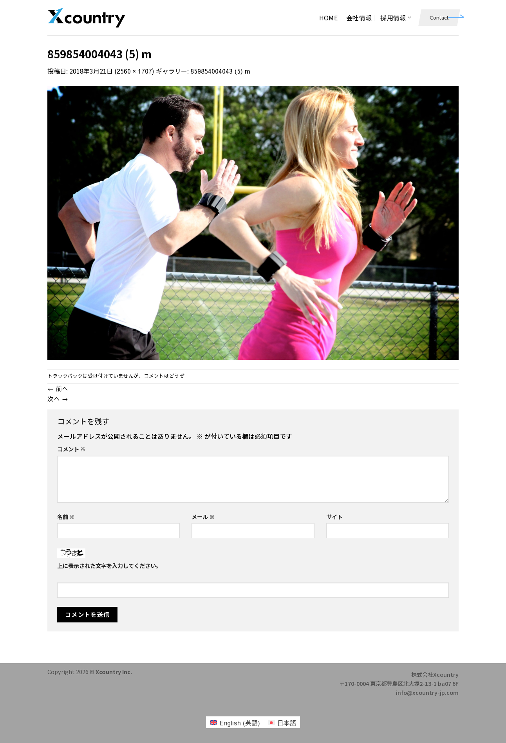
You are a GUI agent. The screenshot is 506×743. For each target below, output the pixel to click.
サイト (334, 516)
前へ (57, 388)
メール (203, 516)
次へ (57, 398)
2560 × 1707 (134, 71)
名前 (66, 516)
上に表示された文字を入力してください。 (109, 565)
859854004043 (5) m (220, 71)
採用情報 (395, 17)
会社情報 (359, 17)
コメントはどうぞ (164, 375)
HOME (328, 17)
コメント (71, 449)
